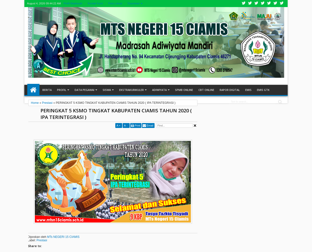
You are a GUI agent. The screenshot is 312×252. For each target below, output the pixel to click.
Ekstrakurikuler (131, 90)
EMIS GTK (263, 90)
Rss (263, 3)
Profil (61, 90)
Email (149, 125)
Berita (47, 90)
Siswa (107, 90)
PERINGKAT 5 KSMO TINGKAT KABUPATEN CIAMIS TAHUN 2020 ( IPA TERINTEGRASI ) (116, 113)
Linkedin (269, 3)
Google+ (256, 3)
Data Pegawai (84, 90)
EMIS (248, 90)
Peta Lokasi (115, 3)
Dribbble (275, 3)
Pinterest (282, 3)
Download (134, 3)
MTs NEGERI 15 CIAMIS (63, 237)
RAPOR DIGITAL (230, 90)
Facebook (250, 3)
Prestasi (42, 240)
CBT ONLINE (206, 90)
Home (33, 90)
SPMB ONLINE (184, 90)
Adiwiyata (159, 90)
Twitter (244, 3)
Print (137, 125)
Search (279, 102)
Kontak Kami (95, 3)
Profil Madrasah (73, 3)
